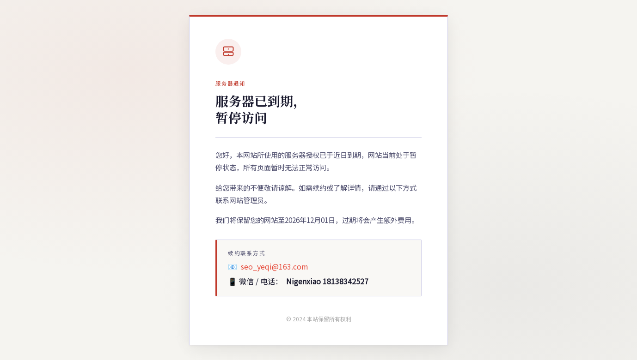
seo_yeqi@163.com (274, 266)
